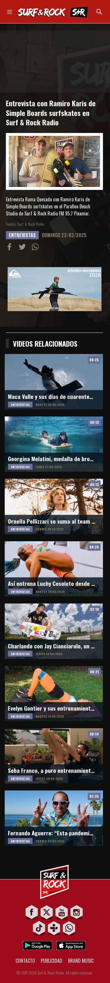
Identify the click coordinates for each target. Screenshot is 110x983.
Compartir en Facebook (10, 248)
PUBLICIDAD (51, 960)
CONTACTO (25, 960)
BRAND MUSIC (81, 960)
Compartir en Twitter (23, 248)
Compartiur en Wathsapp (36, 248)
